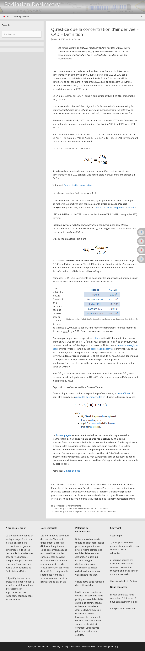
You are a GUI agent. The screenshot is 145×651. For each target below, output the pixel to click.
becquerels (118, 207)
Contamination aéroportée (78, 185)
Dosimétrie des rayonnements (67, 505)
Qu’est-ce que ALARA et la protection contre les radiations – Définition (85, 511)
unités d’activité (103, 207)
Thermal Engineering (106, 646)
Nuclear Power (88, 646)
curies (131, 207)
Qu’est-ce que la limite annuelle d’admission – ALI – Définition (81, 508)
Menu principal (21, 16)
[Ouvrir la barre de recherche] (141, 16)
